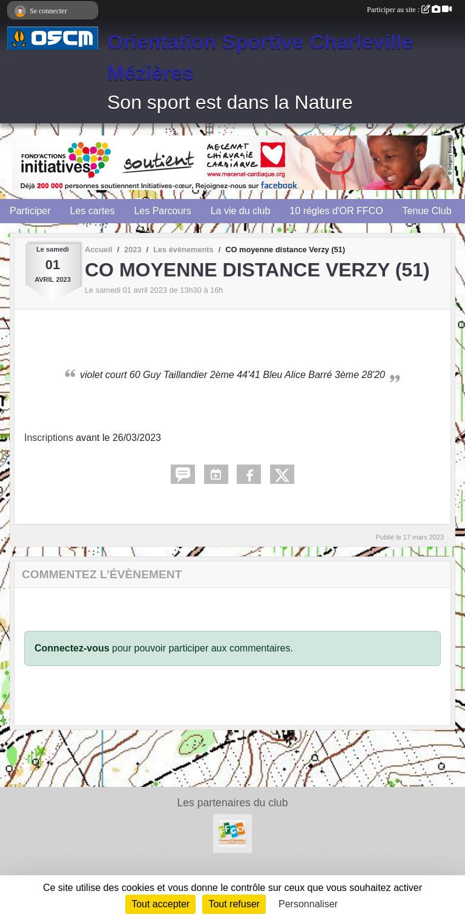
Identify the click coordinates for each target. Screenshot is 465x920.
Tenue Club (427, 211)
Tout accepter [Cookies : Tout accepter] (160, 904)
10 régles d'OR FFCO (336, 211)
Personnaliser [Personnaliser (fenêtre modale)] (308, 904)
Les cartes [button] (92, 211)
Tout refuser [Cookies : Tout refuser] (233, 904)
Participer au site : (409, 9)
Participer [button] (30, 211)
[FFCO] (232, 832)
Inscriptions (48, 437)
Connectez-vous (72, 648)
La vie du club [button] (241, 211)
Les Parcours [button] (162, 211)
